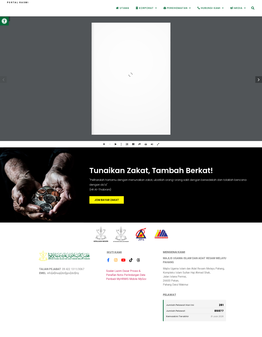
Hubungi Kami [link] (211, 8)
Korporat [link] (146, 8)
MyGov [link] (142, 279)
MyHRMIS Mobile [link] (127, 279)
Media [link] (238, 8)
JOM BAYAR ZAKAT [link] (106, 200)
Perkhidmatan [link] (177, 8)
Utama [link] (122, 8)
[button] (252, 8)
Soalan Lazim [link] (114, 271)
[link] (4, 21)
